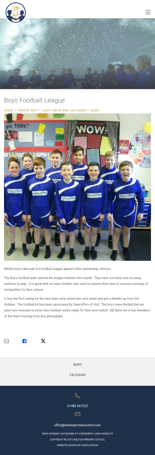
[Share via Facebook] (31, 341)
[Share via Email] (13, 341)
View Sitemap (50, 433)
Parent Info (28, 110)
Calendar (77, 375)
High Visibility (104, 433)
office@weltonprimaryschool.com (77, 425)
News (94, 110)
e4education (89, 445)
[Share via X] (50, 341)
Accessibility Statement (77, 433)
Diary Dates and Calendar (64, 110)
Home (8, 110)
